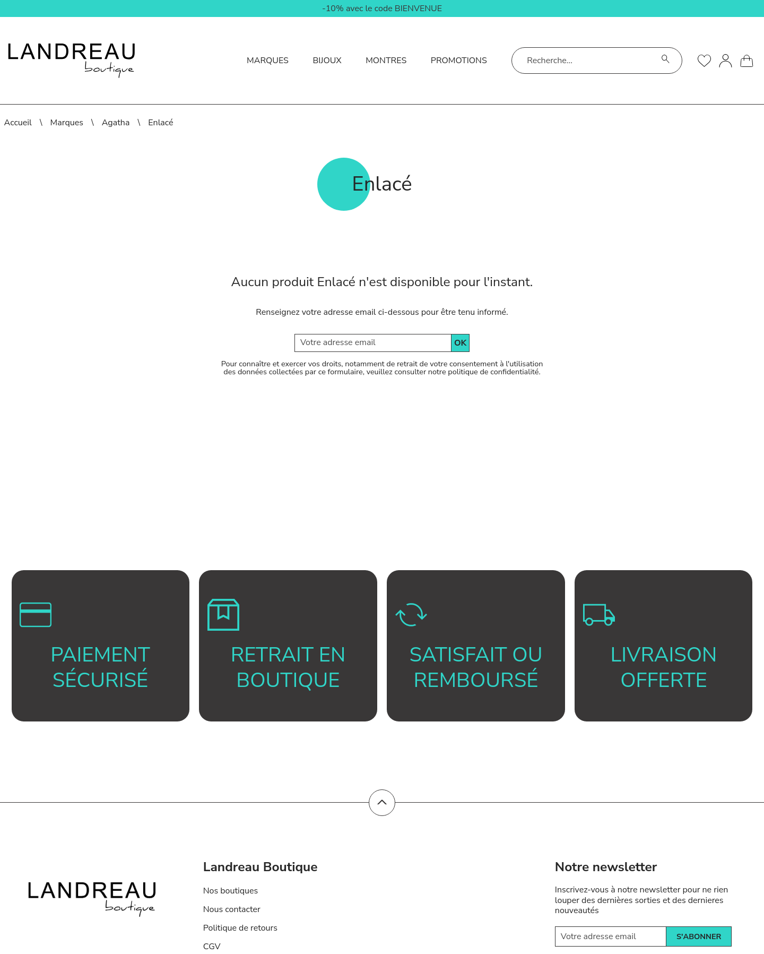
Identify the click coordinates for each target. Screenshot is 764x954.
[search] (666, 60)
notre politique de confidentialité (483, 371)
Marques (268, 60)
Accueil (18, 122)
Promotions (459, 60)
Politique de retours (240, 928)
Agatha (116, 122)
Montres (386, 60)
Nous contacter (232, 909)
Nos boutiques (230, 891)
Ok (460, 343)
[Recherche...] (583, 60)
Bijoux (326, 60)
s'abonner (698, 936)
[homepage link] (71, 61)
